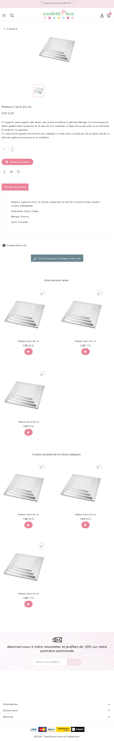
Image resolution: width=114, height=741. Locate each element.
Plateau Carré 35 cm (28, 422)
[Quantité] (5, 149)
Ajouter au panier (17, 162)
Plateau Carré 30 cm (85, 341)
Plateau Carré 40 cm (28, 341)
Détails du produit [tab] (15, 186)
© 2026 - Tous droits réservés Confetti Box (57, 736)
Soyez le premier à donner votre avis (57, 258)
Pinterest (18, 171)
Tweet (11, 171)
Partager (4, 171)
